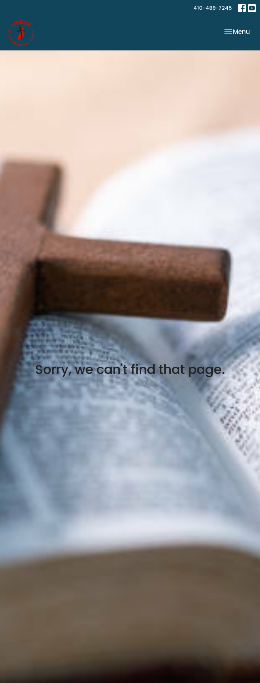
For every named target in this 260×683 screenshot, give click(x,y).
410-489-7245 (212, 8)
